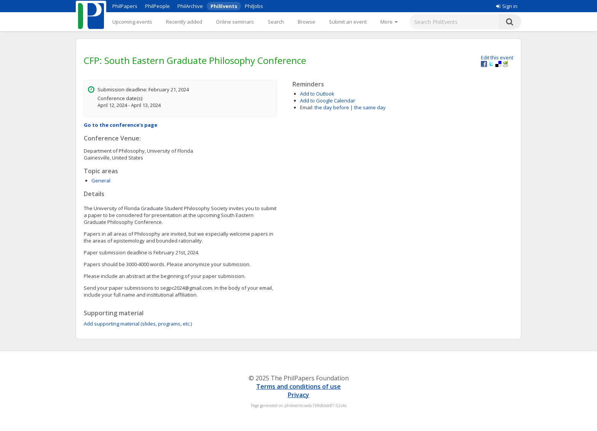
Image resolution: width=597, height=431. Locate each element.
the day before (331, 107)
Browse (306, 21)
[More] (389, 21)
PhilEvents (224, 6)
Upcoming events (132, 21)
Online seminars (235, 21)
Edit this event (497, 57)
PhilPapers (124, 6)
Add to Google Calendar (327, 100)
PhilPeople (157, 6)
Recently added (184, 21)
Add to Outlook (317, 93)
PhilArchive (190, 6)
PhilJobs (254, 6)
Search (276, 21)
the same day (370, 107)
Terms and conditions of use (298, 386)
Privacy (298, 395)
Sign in (506, 6)
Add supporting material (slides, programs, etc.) (138, 323)
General (100, 180)
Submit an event (348, 21)
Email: (306, 107)
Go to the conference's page (120, 124)
